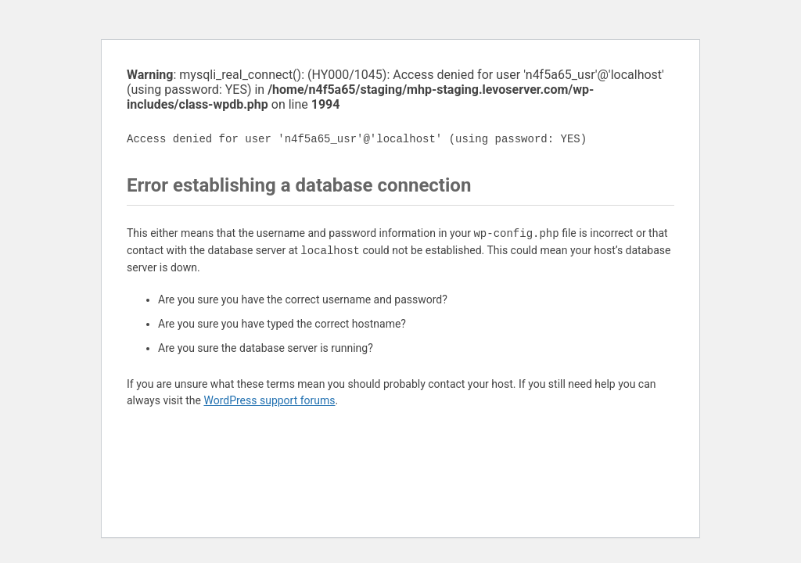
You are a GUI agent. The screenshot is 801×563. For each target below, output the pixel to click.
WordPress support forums (269, 400)
